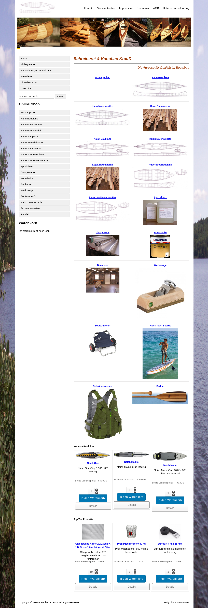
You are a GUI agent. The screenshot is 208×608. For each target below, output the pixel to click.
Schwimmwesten (30, 208)
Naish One (93, 463)
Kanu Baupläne (29, 118)
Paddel (25, 214)
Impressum (125, 8)
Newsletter (27, 76)
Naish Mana (169, 465)
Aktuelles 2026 (29, 82)
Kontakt (88, 8)
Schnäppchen (28, 112)
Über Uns (26, 88)
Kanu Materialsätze (31, 124)
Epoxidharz (27, 166)
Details (93, 506)
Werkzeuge (27, 190)
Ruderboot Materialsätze (34, 160)
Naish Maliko (131, 462)
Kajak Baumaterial (31, 148)
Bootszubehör (28, 196)
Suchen (60, 96)
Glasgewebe (28, 172)
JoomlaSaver (181, 602)
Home (24, 58)
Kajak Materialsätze (32, 142)
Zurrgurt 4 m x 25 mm (170, 543)
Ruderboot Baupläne (32, 154)
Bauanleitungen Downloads (36, 70)
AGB (156, 8)
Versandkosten (106, 8)
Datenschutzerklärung (176, 8)
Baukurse (26, 184)
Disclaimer (142, 8)
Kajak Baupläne (29, 136)
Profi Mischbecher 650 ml (131, 543)
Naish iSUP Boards (31, 202)
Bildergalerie (28, 64)
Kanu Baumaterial (31, 130)
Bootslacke (27, 178)
